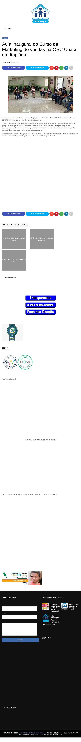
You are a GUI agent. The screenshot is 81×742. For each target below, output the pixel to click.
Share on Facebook (13, 67)
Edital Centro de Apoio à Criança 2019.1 (73, 607)
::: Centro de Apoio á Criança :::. (32, 733)
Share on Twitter (37, 67)
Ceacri (5, 38)
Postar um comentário (10, 277)
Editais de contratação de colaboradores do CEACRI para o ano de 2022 (51, 620)
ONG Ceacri (7, 62)
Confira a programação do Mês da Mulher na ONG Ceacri (55, 608)
